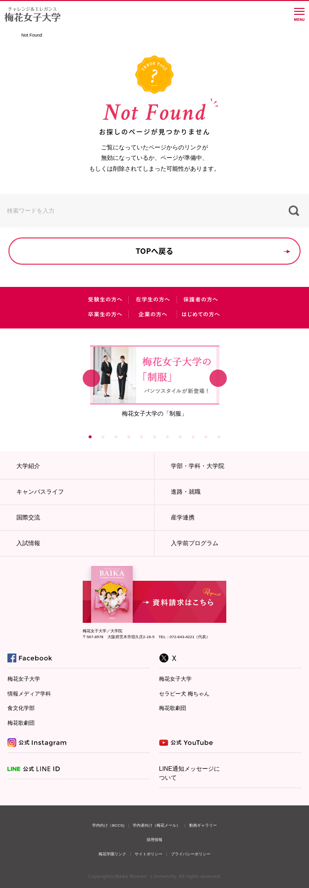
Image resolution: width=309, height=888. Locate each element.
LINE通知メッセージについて (189, 773)
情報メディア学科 (29, 694)
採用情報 (154, 840)
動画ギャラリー (203, 825)
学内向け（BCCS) (108, 825)
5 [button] (141, 436)
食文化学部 (21, 708)
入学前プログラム (194, 543)
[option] (155, 380)
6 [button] (154, 436)
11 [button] (218, 436)
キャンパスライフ (40, 491)
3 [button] (115, 436)
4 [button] (128, 436)
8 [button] (180, 436)
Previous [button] (91, 378)
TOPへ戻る (154, 250)
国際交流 (28, 517)
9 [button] (193, 436)
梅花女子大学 (23, 679)
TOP (10, 36)
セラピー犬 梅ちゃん (184, 694)
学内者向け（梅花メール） (156, 825)
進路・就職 (186, 491)
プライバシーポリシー (190, 854)
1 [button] (90, 436)
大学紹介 (28, 466)
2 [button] (103, 436)
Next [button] (218, 378)
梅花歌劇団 (21, 723)
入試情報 (28, 543)
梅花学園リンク (112, 854)
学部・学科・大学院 (197, 466)
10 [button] (206, 436)
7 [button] (167, 436)
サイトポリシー (148, 854)
